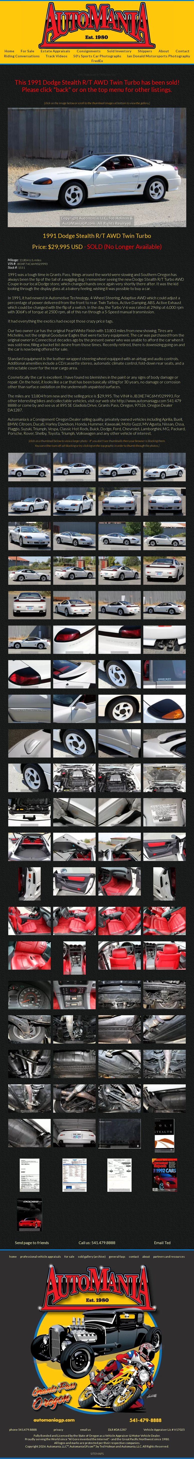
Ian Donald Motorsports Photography (158, 56)
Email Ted (162, 1243)
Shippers (145, 51)
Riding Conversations (21, 56)
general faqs (117, 1256)
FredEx (97, 61)
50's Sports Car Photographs (97, 56)
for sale (69, 1256)
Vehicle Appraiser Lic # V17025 (164, 1429)
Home (9, 51)
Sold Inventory (119, 51)
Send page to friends (31, 1243)
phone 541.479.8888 (23, 1429)
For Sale (27, 51)
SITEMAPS (97, 1453)
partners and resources (169, 1256)
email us (85, 1429)
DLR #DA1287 (117, 1429)
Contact (183, 51)
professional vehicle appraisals (40, 1256)
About (164, 51)
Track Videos (56, 56)
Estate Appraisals (55, 51)
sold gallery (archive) (92, 1256)
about (146, 1256)
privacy (58, 1429)
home (13, 1256)
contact (134, 1256)
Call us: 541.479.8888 (97, 1243)
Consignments (89, 51)
